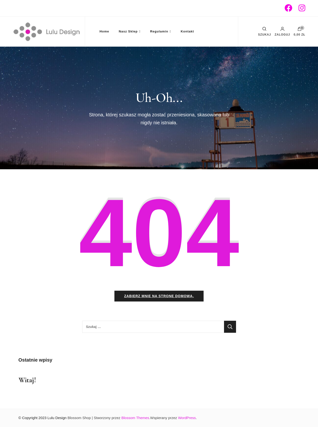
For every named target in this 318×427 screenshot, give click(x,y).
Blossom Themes (135, 418)
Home (104, 31)
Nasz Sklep (128, 31)
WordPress (187, 418)
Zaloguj (282, 31)
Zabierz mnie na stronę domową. (159, 296)
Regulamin (159, 31)
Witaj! (27, 380)
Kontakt (187, 31)
